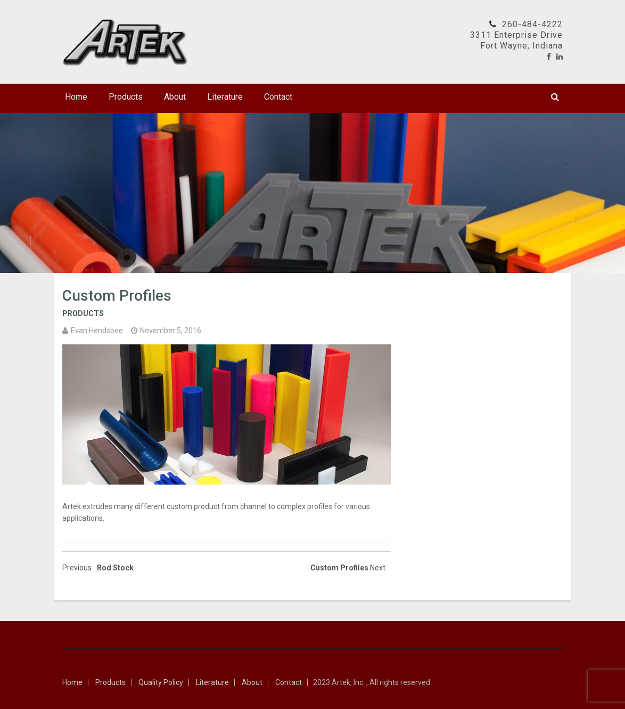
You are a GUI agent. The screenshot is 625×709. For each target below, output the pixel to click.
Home (76, 97)
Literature (225, 97)
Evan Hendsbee (97, 330)
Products (126, 97)
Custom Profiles (116, 295)
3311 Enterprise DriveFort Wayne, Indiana (516, 40)
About (175, 97)
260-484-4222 (532, 24)
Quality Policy (160, 682)
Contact (278, 97)
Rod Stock (115, 567)
